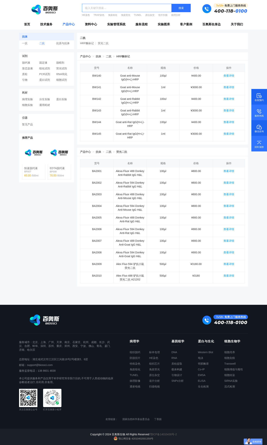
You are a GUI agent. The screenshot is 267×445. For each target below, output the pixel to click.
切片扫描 (162, 15)
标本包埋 (154, 352)
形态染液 (27, 68)
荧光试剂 (61, 68)
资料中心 (91, 24)
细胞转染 (229, 375)
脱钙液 (26, 62)
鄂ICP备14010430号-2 (163, 434)
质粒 (24, 74)
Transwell (230, 363)
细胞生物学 (232, 341)
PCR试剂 (44, 74)
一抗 (24, 43)
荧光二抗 (103, 43)
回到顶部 (259, 144)
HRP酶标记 (87, 43)
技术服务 (46, 24)
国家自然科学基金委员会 (136, 419)
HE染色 (86, 15)
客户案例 (186, 24)
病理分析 (175, 15)
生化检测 (203, 386)
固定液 (43, 62)
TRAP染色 (99, 15)
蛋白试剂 (44, 79)
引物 (24, 79)
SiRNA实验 (231, 380)
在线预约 (259, 97)
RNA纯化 (61, 74)
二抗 (42, 43)
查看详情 (229, 75)
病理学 (134, 341)
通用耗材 (44, 104)
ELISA (202, 380)
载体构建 (176, 369)
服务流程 (141, 24)
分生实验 (44, 99)
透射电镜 (135, 386)
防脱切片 (135, 357)
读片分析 (154, 380)
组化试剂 (44, 68)
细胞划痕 (229, 357)
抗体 (98, 56)
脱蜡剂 (60, 62)
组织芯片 (154, 363)
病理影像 (135, 380)
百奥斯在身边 (211, 24)
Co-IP (201, 369)
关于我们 (237, 24)
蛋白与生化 (206, 341)
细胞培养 (229, 352)
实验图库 (164, 24)
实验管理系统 (116, 24)
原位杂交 (149, 15)
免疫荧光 (125, 15)
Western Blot (205, 352)
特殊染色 (135, 363)
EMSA (202, 375)
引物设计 (176, 375)
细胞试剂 (61, 79)
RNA (174, 357)
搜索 (181, 8)
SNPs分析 (177, 380)
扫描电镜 (154, 386)
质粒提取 (176, 363)
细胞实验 (27, 104)
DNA (174, 352)
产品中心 (69, 24)
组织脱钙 (135, 352)
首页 (27, 24)
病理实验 (27, 99)
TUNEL (138, 15)
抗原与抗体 (63, 43)
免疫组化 (112, 15)
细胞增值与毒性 (233, 369)
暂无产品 (27, 124)
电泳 (200, 357)
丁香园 (158, 419)
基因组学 (177, 341)
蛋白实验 (61, 99)
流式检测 (229, 386)
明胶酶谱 (203, 363)
